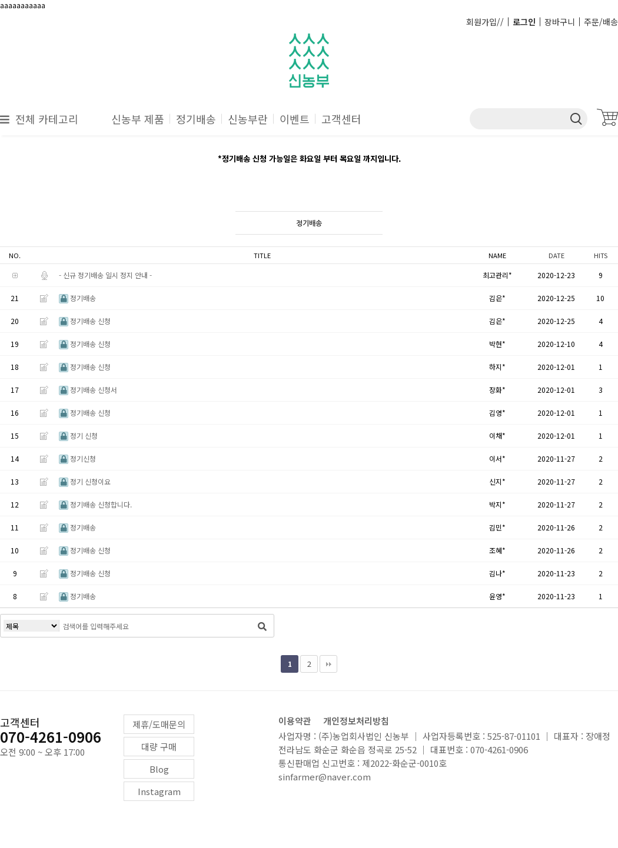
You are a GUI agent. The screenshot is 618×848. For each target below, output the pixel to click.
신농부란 (248, 118)
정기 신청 (78, 435)
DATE (556, 255)
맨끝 (328, 664)
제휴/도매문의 (158, 724)
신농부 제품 (137, 118)
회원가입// (485, 22)
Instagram (159, 791)
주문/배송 (601, 22)
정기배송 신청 (85, 321)
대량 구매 (159, 746)
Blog (159, 769)
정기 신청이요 (85, 481)
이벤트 (295, 118)
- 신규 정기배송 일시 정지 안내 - (105, 275)
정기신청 (77, 458)
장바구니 (559, 22)
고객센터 (341, 118)
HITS (600, 255)
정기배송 (196, 118)
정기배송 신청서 (88, 390)
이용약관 (294, 721)
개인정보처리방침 (356, 721)
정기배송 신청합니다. (95, 504)
